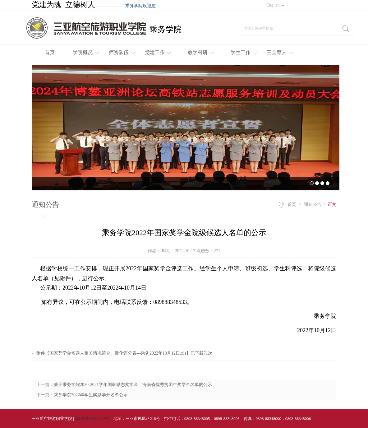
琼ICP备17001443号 (92, 418)
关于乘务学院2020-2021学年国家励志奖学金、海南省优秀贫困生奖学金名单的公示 (133, 384)
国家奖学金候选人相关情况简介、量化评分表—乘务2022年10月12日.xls (117, 353)
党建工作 (158, 52)
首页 (50, 52)
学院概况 (86, 52)
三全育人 (280, 52)
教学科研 (201, 52)
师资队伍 (122, 52)
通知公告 (312, 204)
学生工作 (244, 52)
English (275, 5)
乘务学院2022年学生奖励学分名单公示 (91, 395)
